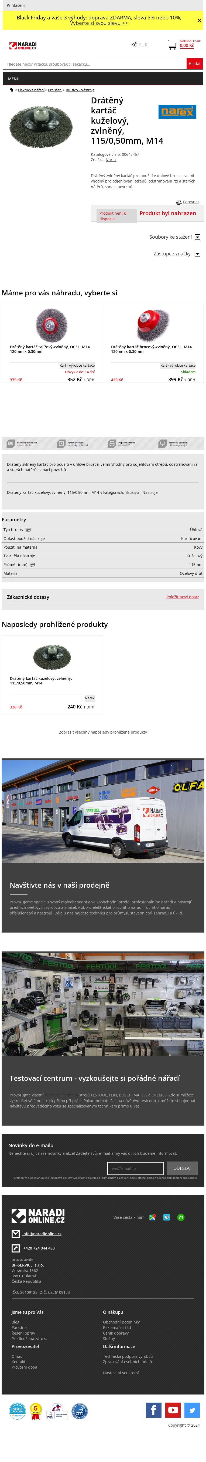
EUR (143, 45)
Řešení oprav (23, 1333)
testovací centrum (61, 1095)
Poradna (19, 1327)
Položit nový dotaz (183, 597)
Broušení (55, 89)
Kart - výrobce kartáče (77, 365)
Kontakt (18, 1361)
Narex (111, 159)
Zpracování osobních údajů (127, 1361)
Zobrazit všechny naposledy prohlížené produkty (103, 732)
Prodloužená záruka (29, 1338)
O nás (17, 1356)
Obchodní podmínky (121, 1322)
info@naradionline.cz (41, 1233)
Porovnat (191, 202)
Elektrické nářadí (31, 89)
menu (13, 78)
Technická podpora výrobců (128, 1356)
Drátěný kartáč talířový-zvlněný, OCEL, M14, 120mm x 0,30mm (50, 349)
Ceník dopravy (116, 1333)
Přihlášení (16, 5)
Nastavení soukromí (121, 1372)
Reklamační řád (117, 1327)
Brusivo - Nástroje (80, 89)
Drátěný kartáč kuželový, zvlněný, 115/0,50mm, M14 (41, 681)
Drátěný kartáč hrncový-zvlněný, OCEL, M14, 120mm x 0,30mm (152, 349)
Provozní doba (24, 1367)
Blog (15, 1322)
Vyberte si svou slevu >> (99, 22)
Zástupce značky (177, 253)
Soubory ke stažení (174, 237)
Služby (109, 1338)
